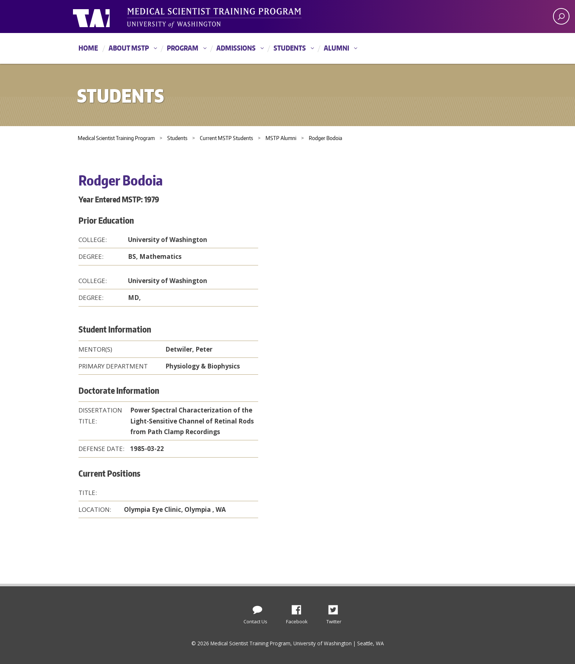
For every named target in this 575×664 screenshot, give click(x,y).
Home (88, 47)
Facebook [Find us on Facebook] (299, 608)
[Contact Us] (257, 608)
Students (290, 47)
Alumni (336, 47)
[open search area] (561, 16)
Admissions (236, 47)
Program (182, 47)
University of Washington (103, 16)
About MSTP (129, 47)
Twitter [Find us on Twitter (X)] (336, 608)
